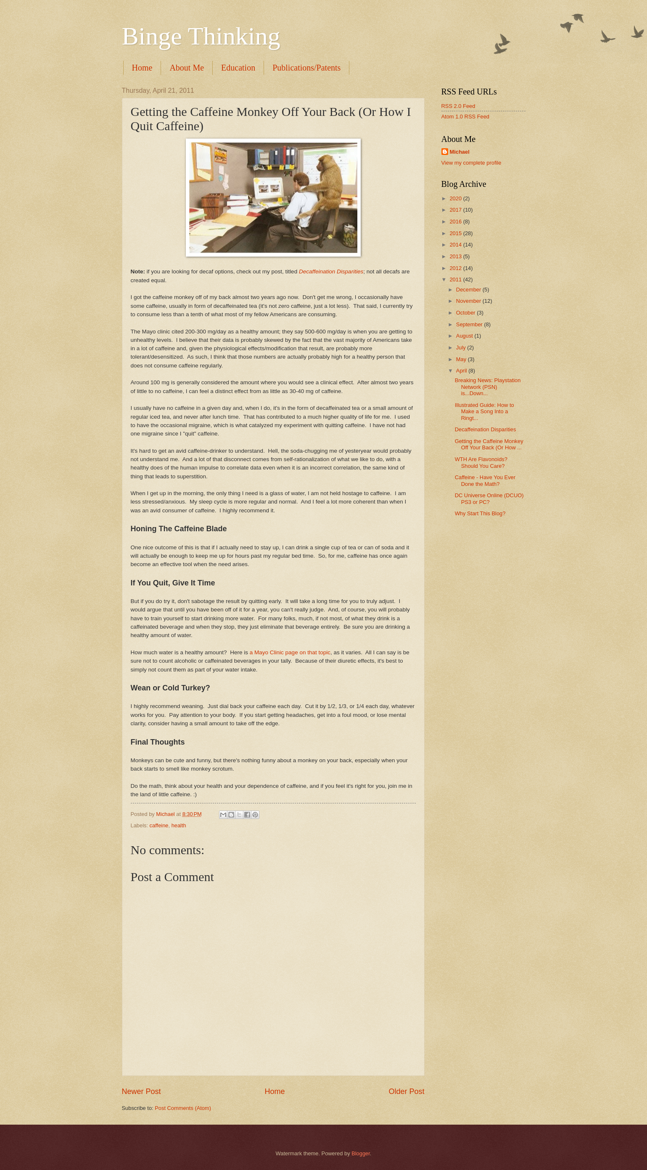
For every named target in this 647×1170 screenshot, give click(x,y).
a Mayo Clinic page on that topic (290, 652)
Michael (460, 152)
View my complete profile (471, 163)
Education (238, 67)
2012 (456, 268)
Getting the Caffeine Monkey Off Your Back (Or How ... (489, 444)
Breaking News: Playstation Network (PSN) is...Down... (488, 386)
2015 (456, 233)
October (466, 313)
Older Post (406, 1091)
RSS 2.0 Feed (458, 106)
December (469, 289)
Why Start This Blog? (480, 513)
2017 (456, 210)
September (470, 324)
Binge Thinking (201, 36)
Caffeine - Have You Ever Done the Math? (485, 480)
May (462, 359)
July (461, 347)
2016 (456, 221)
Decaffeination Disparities (331, 271)
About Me (186, 67)
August (465, 336)
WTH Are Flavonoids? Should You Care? (481, 462)
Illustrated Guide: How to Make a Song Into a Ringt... (484, 411)
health (179, 825)
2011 (456, 279)
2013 (456, 256)
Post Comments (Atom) (183, 1108)
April (462, 370)
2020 (456, 198)
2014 (456, 244)
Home (142, 67)
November (469, 301)
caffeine (159, 825)
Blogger (360, 1153)
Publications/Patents (306, 67)
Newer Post (141, 1091)
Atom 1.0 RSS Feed (465, 116)
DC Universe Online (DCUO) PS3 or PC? (489, 498)
